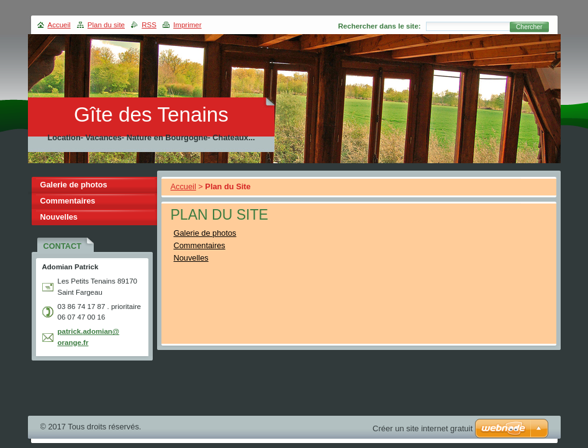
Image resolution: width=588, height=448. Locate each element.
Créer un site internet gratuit (423, 428)
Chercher (529, 27)
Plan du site (106, 25)
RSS (149, 25)
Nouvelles (191, 257)
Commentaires (199, 245)
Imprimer (187, 25)
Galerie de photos (205, 233)
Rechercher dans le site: (379, 26)
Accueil (183, 186)
